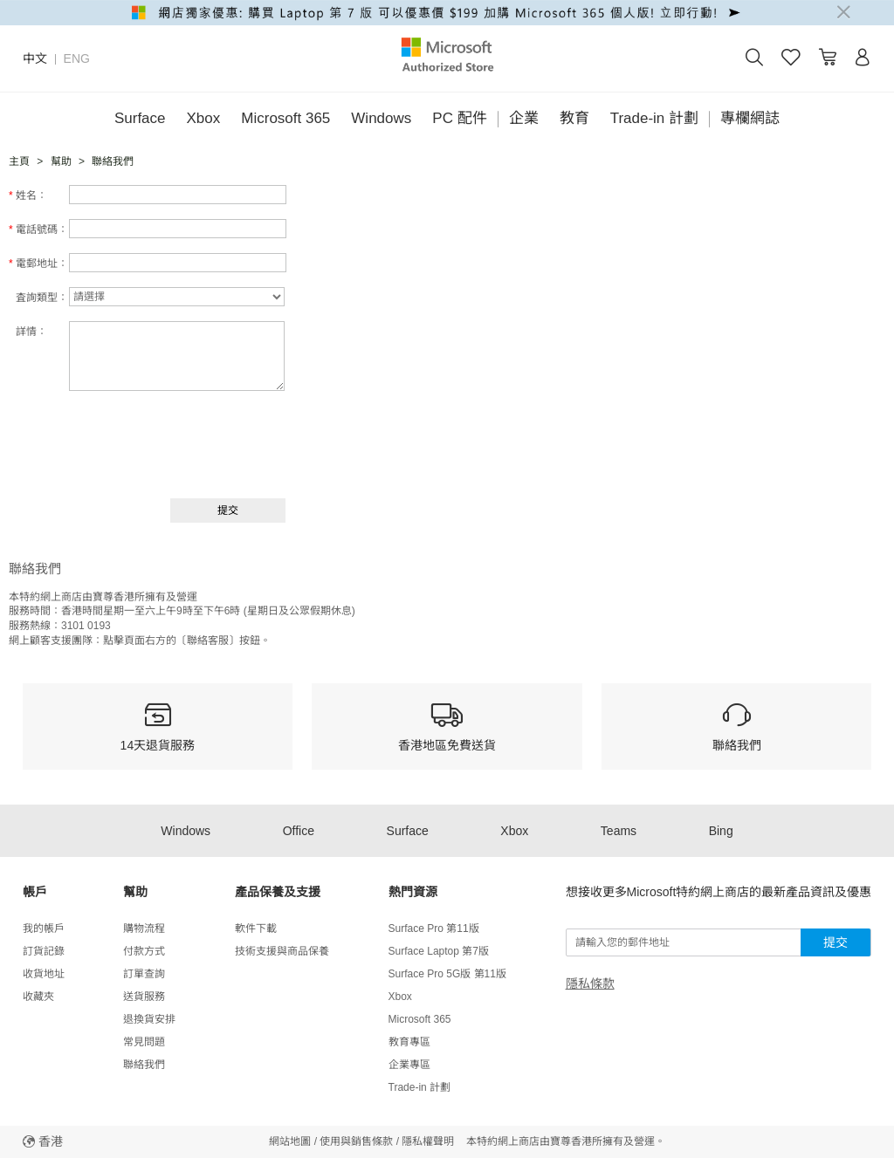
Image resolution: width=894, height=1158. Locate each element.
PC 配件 (459, 118)
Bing (721, 831)
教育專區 (409, 1042)
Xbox (204, 118)
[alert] (447, 12)
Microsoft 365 (285, 118)
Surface (140, 118)
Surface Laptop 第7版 (439, 951)
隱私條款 (590, 983)
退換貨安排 (149, 1019)
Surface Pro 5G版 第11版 (447, 974)
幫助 (61, 161)
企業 (524, 118)
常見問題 (144, 1042)
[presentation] (154, 442)
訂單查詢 (144, 974)
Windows (381, 118)
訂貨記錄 (44, 951)
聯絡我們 (144, 1065)
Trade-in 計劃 (654, 118)
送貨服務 (144, 996)
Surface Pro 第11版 (434, 928)
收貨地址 (44, 974)
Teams (618, 831)
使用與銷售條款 (356, 1141)
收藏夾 (38, 996)
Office (298, 831)
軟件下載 (256, 928)
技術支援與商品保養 (282, 951)
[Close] (843, 12)
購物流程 (144, 928)
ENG (77, 58)
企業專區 (409, 1065)
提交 (835, 942)
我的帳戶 (44, 928)
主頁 (19, 161)
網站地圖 (290, 1141)
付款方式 (144, 951)
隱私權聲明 (428, 1141)
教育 (574, 118)
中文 (35, 58)
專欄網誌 (750, 118)
